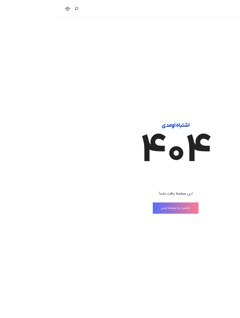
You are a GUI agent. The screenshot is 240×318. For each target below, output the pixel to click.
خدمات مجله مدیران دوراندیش (207, 304)
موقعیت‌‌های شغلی (216, 314)
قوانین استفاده (104, 304)
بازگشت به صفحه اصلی (120, 133)
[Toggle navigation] (12, 8)
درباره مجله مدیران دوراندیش (208, 294)
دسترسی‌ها (107, 314)
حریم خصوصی (105, 294)
